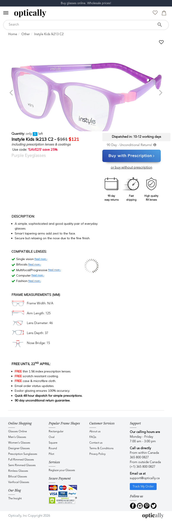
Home (12, 34)
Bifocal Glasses (17, 476)
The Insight (15, 498)
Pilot (51, 454)
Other (25, 34)
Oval (52, 437)
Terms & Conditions (101, 448)
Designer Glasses (19, 448)
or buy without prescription (131, 167)
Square (53, 442)
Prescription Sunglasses (22, 454)
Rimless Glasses (18, 471)
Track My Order (143, 486)
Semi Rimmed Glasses (22, 465)
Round (53, 448)
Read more (40, 259)
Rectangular (56, 431)
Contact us (96, 442)
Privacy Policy (97, 454)
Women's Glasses (19, 442)
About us (95, 431)
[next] (160, 92)
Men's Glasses (17, 437)
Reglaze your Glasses (62, 470)
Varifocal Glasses (18, 482)
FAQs (92, 437)
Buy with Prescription (131, 156)
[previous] (12, 92)
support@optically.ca (145, 478)
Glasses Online (17, 431)
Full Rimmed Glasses (21, 459)
